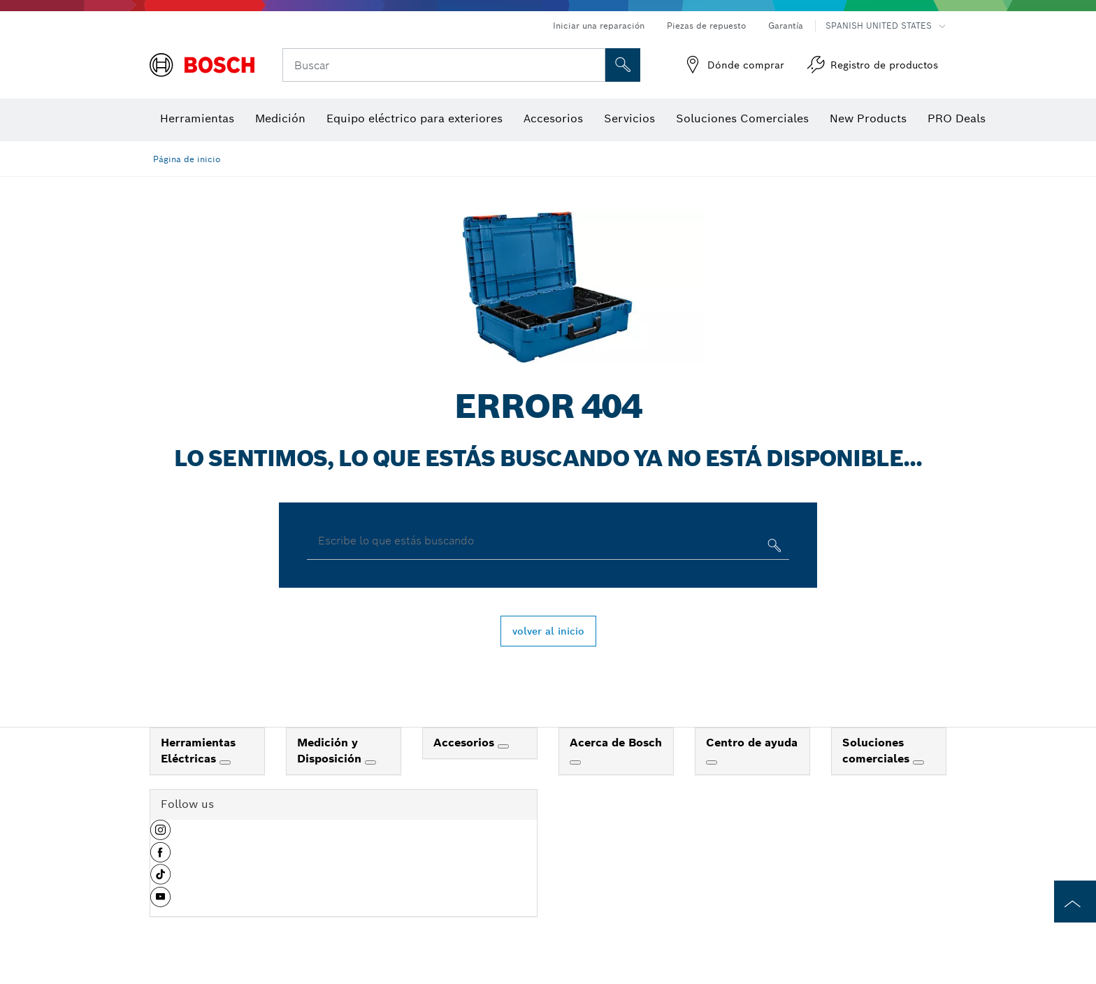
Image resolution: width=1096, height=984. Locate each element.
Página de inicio (186, 159)
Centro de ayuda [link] (752, 742)
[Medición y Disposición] (370, 762)
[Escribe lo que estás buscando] (772, 548)
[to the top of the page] (1075, 901)
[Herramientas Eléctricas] (225, 762)
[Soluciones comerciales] (918, 762)
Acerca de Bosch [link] (616, 742)
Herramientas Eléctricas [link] (198, 750)
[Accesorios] (503, 746)
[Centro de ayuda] (711, 762)
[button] (160, 835)
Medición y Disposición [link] (331, 750)
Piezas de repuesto (706, 25)
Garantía (785, 25)
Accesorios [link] (465, 742)
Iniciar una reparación (598, 25)
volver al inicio (548, 631)
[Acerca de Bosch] (575, 762)
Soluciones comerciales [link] (877, 750)
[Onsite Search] (622, 65)
